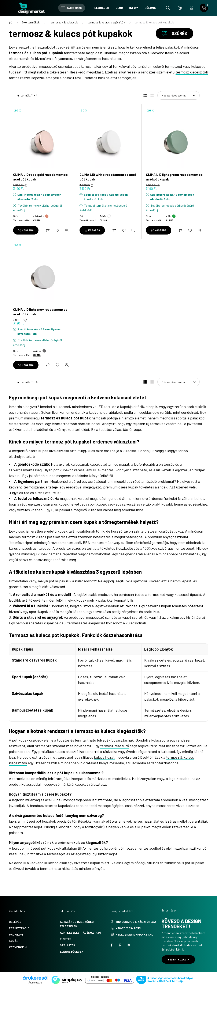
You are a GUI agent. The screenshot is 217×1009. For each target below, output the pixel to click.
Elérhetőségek (71, 951)
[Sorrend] (178, 95)
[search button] (168, 8)
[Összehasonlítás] (48, 230)
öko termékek (31, 22)
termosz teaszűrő (114, 745)
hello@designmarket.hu (135, 934)
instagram (128, 945)
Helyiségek (100, 7)
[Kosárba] (25, 230)
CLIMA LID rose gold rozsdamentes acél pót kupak (40, 176)
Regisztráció (19, 928)
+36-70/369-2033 (128, 928)
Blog (119, 7)
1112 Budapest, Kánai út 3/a (136, 922)
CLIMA (37, 220)
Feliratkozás (178, 959)
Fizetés (65, 939)
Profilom (16, 934)
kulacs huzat (104, 757)
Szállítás (67, 945)
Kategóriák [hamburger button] (71, 7)
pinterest (120, 945)
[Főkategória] (10, 22)
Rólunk (150, 7)
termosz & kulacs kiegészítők (106, 22)
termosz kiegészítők (192, 72)
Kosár (13, 941)
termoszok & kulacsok (63, 22)
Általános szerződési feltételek (77, 924)
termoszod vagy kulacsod (185, 66)
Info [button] (132, 7)
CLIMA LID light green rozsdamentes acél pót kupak (174, 176)
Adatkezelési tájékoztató (80, 932)
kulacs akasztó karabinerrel (77, 751)
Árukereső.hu (35, 982)
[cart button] (204, 8)
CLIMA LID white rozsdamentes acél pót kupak (108, 176)
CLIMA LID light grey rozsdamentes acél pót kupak (40, 311)
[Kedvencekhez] (57, 230)
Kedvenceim (18, 947)
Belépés (15, 922)
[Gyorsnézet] (67, 230)
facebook (111, 945)
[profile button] (191, 8)
